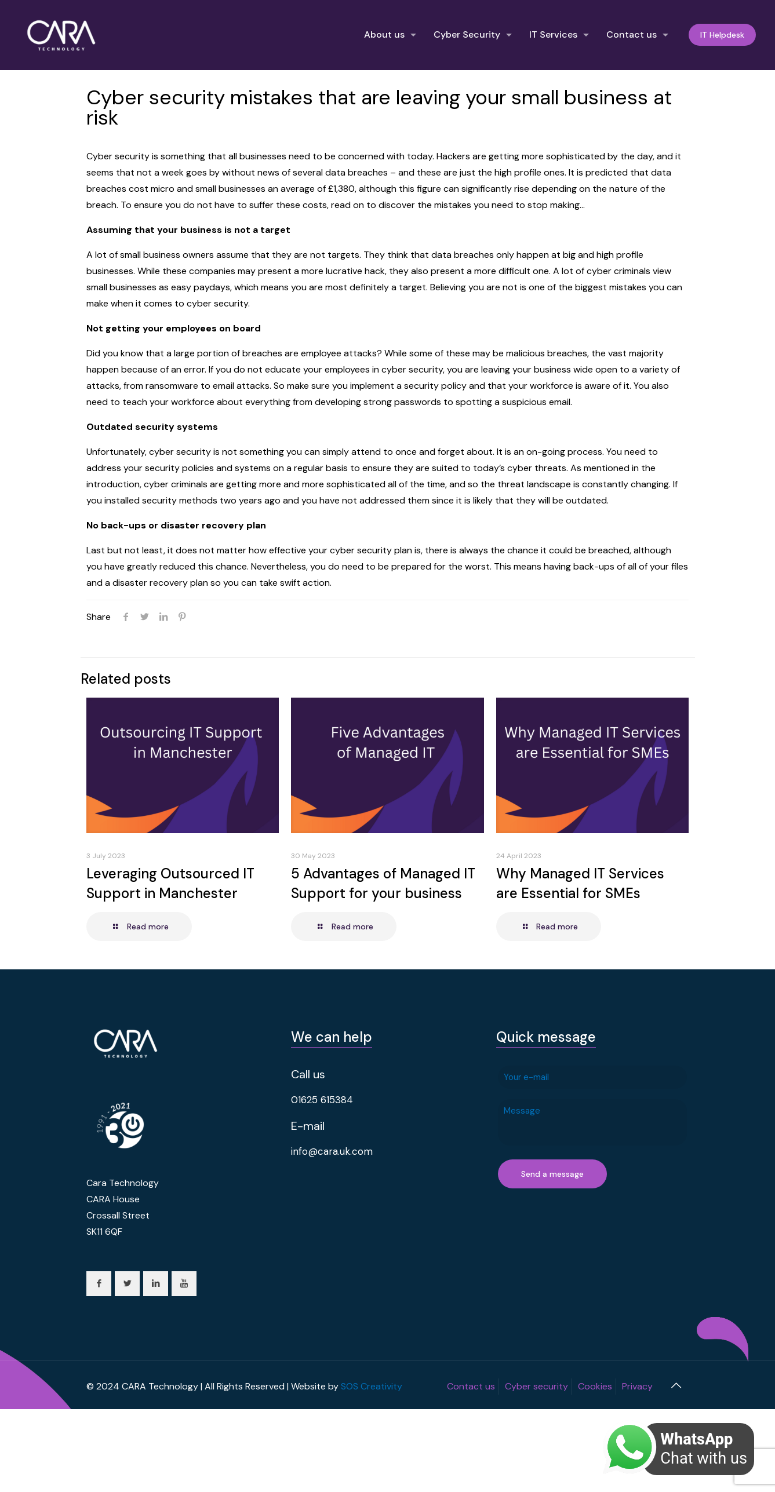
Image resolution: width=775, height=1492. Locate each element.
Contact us (471, 1386)
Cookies (595, 1386)
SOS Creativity (371, 1386)
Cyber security (536, 1386)
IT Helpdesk (722, 35)
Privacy (637, 1386)
